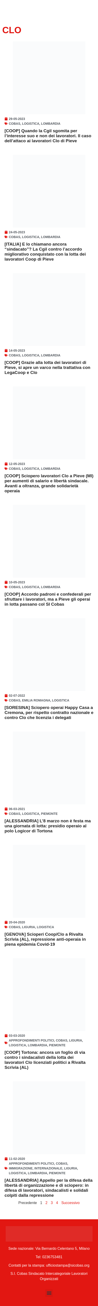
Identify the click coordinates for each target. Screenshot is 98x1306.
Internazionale (48, 1168)
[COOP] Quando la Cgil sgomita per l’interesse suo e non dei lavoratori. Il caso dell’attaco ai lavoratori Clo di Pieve (48, 135)
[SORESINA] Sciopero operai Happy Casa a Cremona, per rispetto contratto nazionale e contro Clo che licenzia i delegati (49, 712)
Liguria (28, 927)
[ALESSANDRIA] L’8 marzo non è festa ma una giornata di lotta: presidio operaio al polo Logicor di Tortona (48, 825)
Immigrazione (21, 1168)
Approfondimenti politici (31, 1040)
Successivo (70, 1203)
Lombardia (50, 123)
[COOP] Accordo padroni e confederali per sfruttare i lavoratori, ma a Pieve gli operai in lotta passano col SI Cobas (48, 599)
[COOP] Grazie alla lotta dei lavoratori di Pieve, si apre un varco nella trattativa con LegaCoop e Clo (47, 367)
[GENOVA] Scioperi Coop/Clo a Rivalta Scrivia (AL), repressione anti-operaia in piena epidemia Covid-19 (45, 939)
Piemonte (49, 814)
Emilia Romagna (36, 700)
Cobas (14, 123)
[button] (49, 1293)
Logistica (30, 123)
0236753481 (52, 1257)
